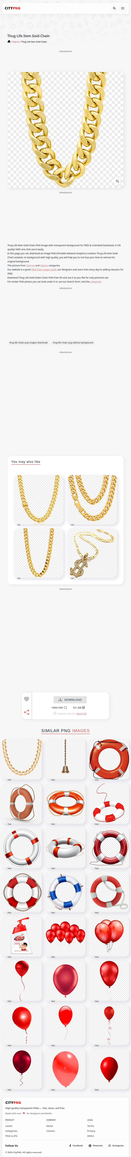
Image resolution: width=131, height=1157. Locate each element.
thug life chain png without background (73, 342)
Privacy (91, 1131)
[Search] (114, 8)
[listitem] (76, 1145)
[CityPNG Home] (13, 8)
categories (95, 281)
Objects (44, 265)
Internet (30, 265)
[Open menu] (122, 8)
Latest (8, 1126)
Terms (90, 1126)
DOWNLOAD (70, 699)
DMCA (90, 1136)
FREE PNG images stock (43, 269)
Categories (11, 1131)
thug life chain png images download (29, 342)
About (49, 1126)
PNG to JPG (11, 1136)
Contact (50, 1131)
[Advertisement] (65, 61)
